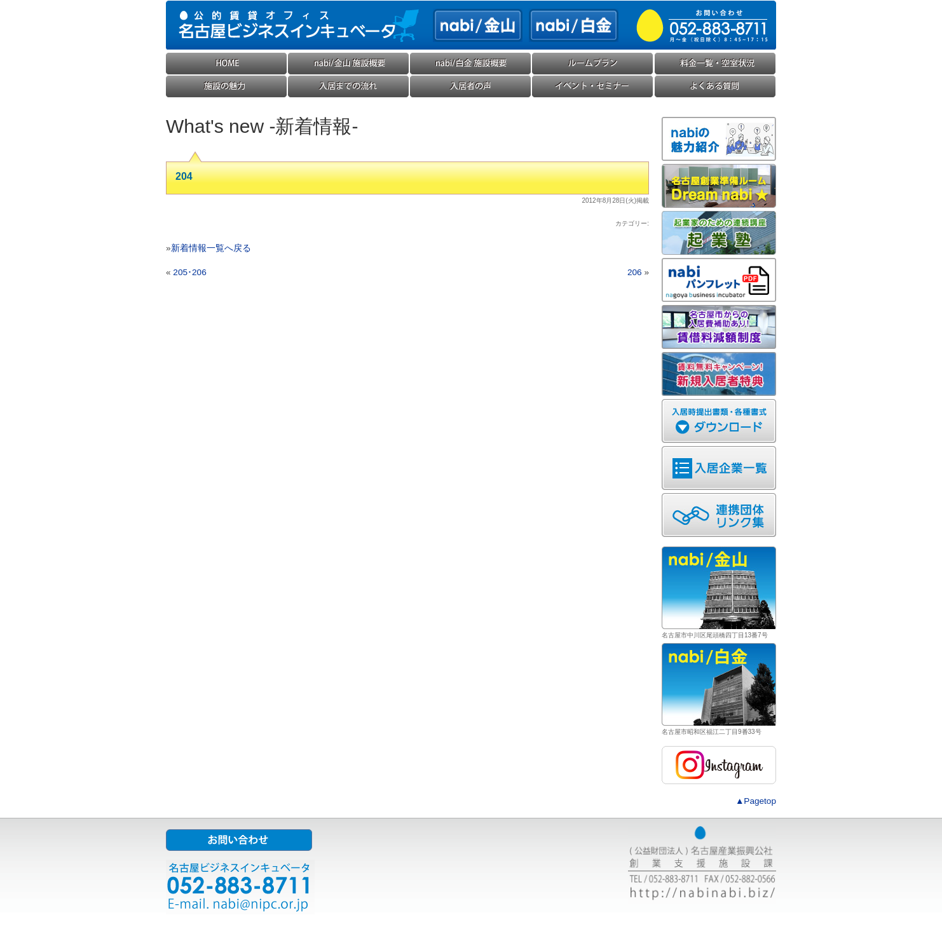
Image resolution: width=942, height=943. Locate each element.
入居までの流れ (349, 87)
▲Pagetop (755, 801)
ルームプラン (593, 64)
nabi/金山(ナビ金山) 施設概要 (349, 64)
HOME (227, 64)
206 (634, 272)
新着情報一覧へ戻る (211, 248)
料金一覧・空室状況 (715, 64)
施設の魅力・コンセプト (227, 87)
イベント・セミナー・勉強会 (593, 87)
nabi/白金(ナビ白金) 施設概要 (471, 64)
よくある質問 (715, 87)
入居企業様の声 (471, 87)
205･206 (189, 272)
